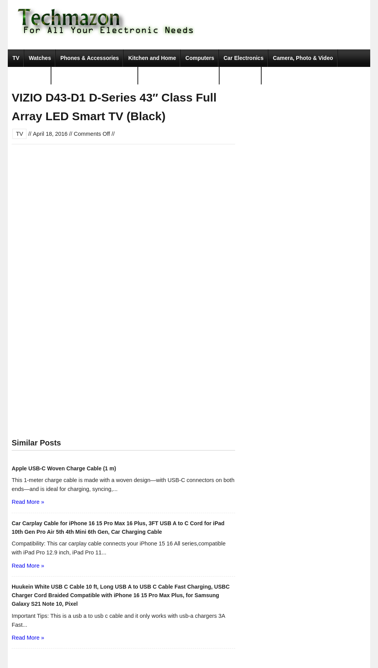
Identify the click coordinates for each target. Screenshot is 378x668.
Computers (199, 58)
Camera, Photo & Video (303, 58)
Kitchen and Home (152, 58)
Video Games (29, 75)
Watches (40, 58)
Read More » (28, 502)
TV (15, 58)
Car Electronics (243, 58)
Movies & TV (240, 75)
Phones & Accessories (89, 58)
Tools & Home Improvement (179, 75)
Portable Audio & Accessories (95, 75)
